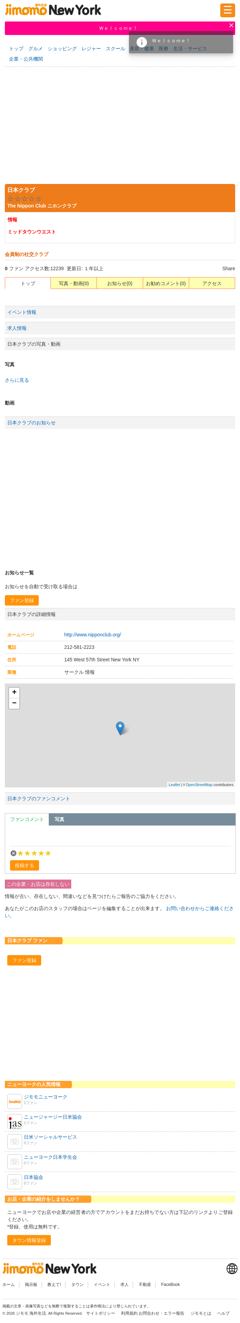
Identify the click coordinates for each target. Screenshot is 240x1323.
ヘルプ (223, 1313)
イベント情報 (21, 312)
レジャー (91, 48)
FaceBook (170, 1284)
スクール (115, 48)
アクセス (212, 283)
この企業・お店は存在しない (38, 884)
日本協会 (33, 1177)
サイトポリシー (101, 1313)
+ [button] (14, 693)
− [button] (14, 703)
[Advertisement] (120, 123)
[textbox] (120, 837)
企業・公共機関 (26, 59)
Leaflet (174, 785)
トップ (16, 48)
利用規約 (129, 1313)
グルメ (35, 48)
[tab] (27, 819)
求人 (124, 1284)
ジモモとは (201, 1313)
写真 (59, 819)
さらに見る (17, 380)
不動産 (145, 1284)
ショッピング (62, 48)
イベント (102, 1284)
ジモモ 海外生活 (31, 1313)
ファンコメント (27, 819)
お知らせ (117, 283)
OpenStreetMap (199, 785)
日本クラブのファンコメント (38, 798)
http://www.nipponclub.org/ (92, 634)
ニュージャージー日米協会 (53, 1117)
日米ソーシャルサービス (50, 1137)
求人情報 (17, 328)
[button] (22, 600)
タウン (77, 1284)
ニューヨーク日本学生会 (50, 1157)
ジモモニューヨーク (45, 1097)
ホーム (8, 1284)
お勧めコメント (163, 283)
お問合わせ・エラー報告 (162, 1313)
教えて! (54, 1284)
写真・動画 (71, 283)
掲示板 (31, 1284)
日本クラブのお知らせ (31, 422)
